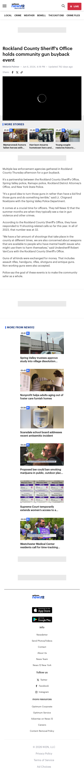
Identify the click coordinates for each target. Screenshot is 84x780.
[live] (74, 6)
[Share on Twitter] (17, 72)
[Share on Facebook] (12, 72)
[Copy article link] (21, 72)
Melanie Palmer (11, 67)
